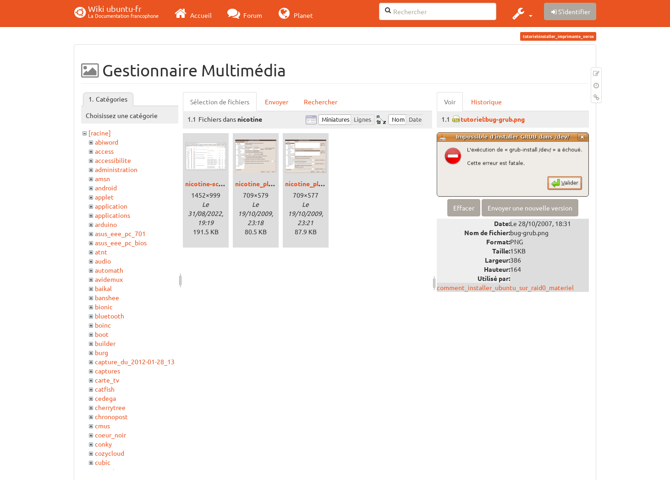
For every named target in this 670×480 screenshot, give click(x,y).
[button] (521, 13)
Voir (450, 101)
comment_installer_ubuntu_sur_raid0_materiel (505, 287)
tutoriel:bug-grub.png (493, 119)
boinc (103, 325)
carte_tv (107, 380)
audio (103, 261)
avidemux (109, 279)
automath (109, 270)
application (111, 206)
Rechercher (320, 101)
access (104, 151)
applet (104, 197)
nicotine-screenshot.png (221, 183)
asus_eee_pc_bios (121, 242)
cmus (102, 425)
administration (116, 169)
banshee (107, 297)
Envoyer (276, 101)
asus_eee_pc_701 (120, 233)
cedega (105, 398)
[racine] (99, 133)
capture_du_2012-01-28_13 (135, 361)
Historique (486, 101)
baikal (103, 288)
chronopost (111, 416)
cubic (102, 462)
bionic (104, 306)
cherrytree (110, 407)
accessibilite (113, 160)
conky (103, 444)
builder (105, 343)
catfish (105, 389)
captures (107, 371)
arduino (106, 224)
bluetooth (109, 316)
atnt (101, 252)
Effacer (463, 208)
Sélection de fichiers (219, 101)
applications (112, 215)
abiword (106, 142)
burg (101, 352)
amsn (102, 178)
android (106, 187)
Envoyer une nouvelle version (530, 208)
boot (102, 334)
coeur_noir (110, 435)
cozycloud (109, 453)
